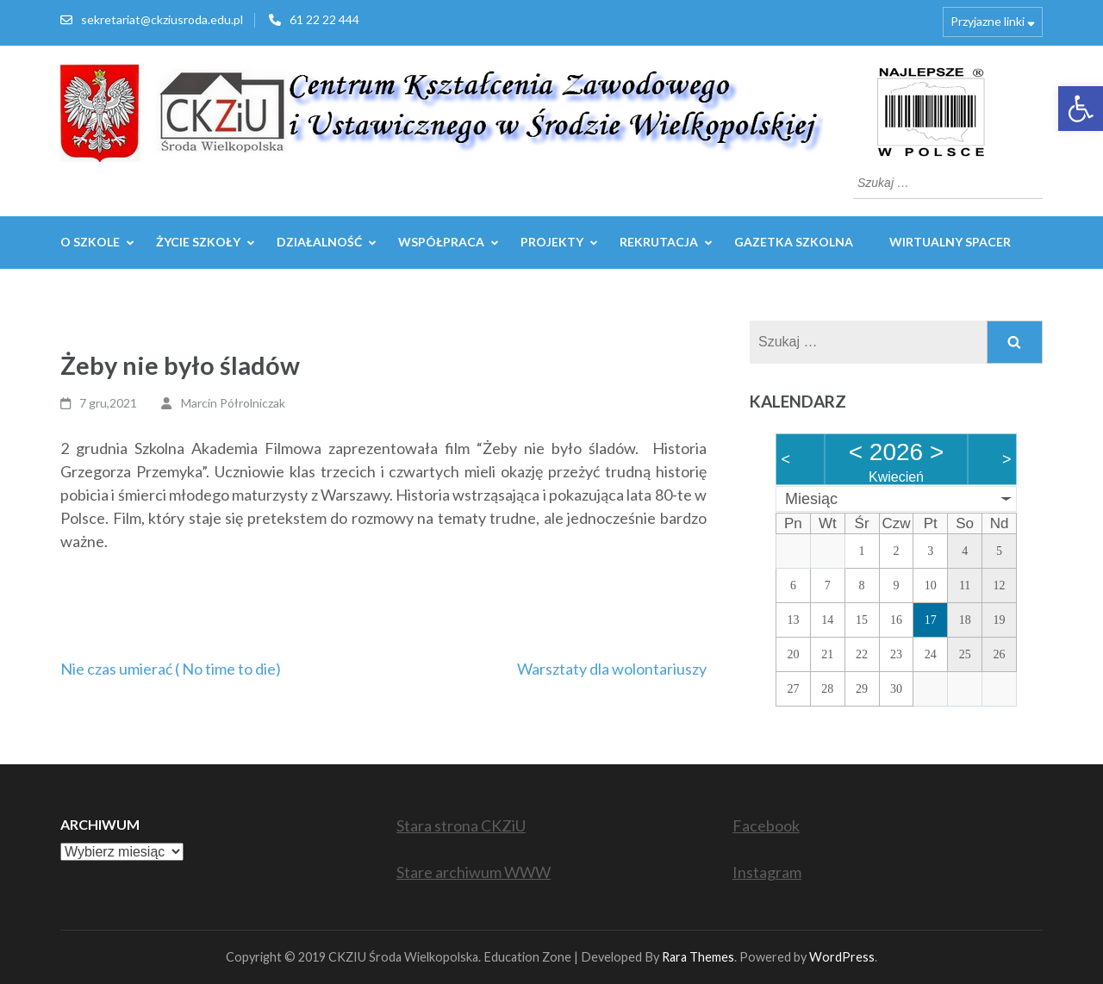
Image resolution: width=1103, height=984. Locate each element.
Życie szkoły (198, 241)
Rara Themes (698, 957)
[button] (1080, 108)
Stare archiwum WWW (473, 872)
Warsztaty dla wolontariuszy (612, 668)
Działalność (319, 241)
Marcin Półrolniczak (233, 402)
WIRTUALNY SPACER (950, 241)
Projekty (551, 241)
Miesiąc (811, 499)
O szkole (90, 241)
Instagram (766, 872)
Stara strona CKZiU (461, 825)
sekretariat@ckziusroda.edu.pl (162, 19)
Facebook (766, 825)
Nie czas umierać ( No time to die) (170, 668)
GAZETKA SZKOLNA (793, 241)
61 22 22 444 (324, 19)
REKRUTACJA (659, 241)
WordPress (842, 957)
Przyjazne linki (987, 21)
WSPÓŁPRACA (441, 241)
